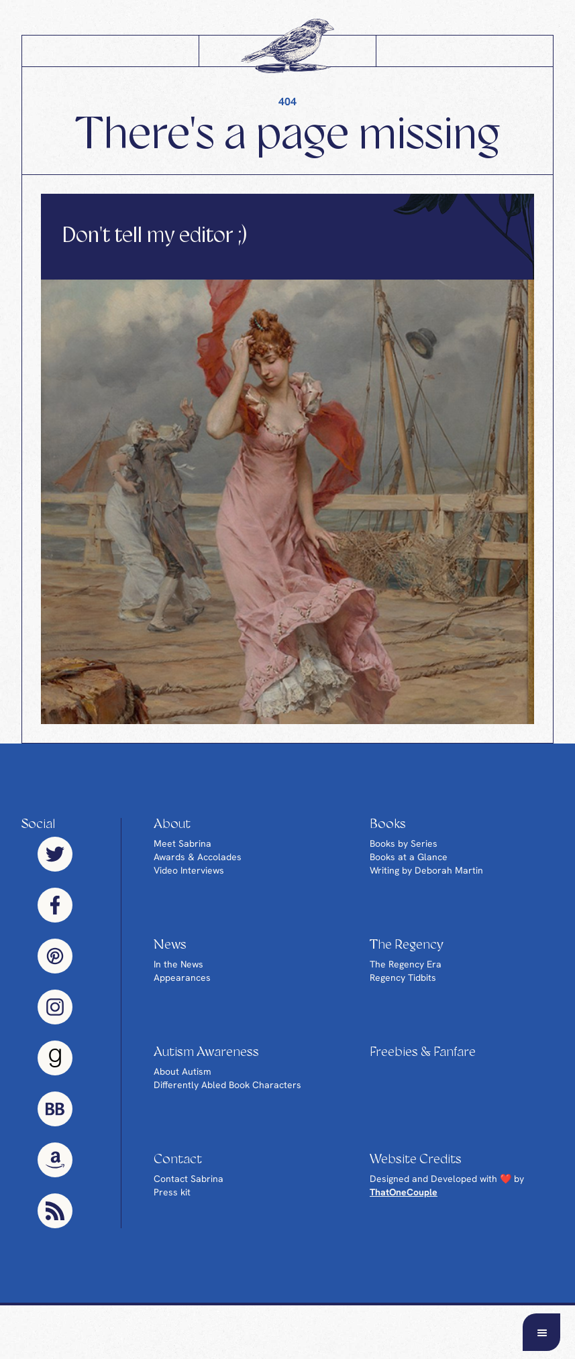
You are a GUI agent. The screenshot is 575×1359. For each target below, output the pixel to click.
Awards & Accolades (198, 857)
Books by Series (403, 843)
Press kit (172, 1192)
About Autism (182, 1071)
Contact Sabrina (188, 1179)
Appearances (182, 977)
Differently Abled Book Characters (227, 1085)
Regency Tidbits (403, 977)
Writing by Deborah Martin (426, 870)
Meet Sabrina (182, 843)
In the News (178, 964)
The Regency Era (405, 964)
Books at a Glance (409, 857)
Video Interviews (189, 870)
